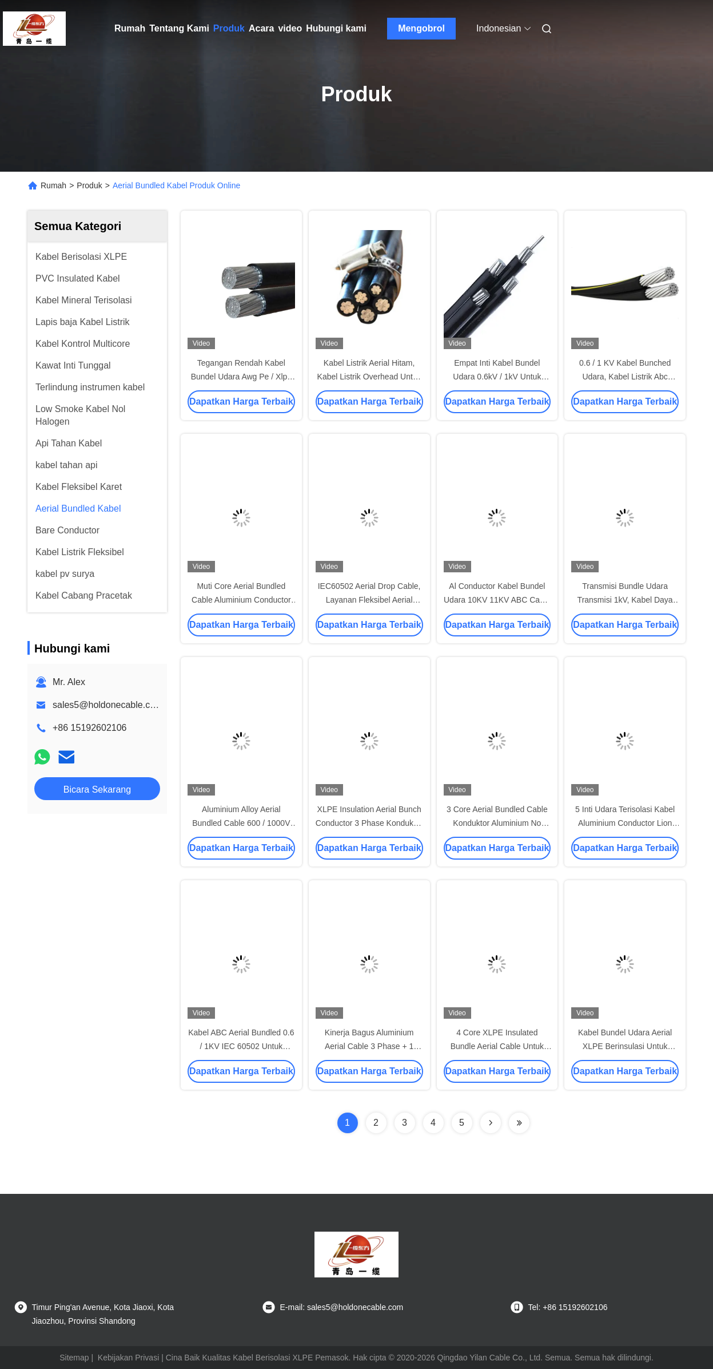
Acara (261, 28)
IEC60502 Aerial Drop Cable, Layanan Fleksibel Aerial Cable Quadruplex (369, 599)
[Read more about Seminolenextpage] (490, 1123)
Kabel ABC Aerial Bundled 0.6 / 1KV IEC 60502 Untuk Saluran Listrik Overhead (241, 1046)
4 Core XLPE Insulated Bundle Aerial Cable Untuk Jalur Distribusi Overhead (497, 1046)
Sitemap (74, 1357)
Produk (229, 28)
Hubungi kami (336, 28)
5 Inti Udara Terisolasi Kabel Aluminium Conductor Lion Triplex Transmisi (625, 823)
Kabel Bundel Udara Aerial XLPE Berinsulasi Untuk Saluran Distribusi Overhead (625, 1046)
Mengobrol (421, 28)
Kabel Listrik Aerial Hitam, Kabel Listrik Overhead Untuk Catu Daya (369, 376)
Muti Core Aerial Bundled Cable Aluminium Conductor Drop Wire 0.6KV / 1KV (241, 599)
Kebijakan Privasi (128, 1357)
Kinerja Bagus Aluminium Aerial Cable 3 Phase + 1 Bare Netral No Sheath (369, 1046)
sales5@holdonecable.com (107, 705)
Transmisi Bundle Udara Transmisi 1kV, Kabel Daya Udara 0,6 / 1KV (625, 599)
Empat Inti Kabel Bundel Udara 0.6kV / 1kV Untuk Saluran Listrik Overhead (497, 376)
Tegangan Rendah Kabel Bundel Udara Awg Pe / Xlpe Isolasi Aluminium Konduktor (241, 376)
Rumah (129, 28)
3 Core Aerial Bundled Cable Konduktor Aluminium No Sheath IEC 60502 (497, 823)
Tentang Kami (179, 28)
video (290, 28)
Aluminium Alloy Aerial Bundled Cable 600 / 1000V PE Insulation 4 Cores (241, 823)
